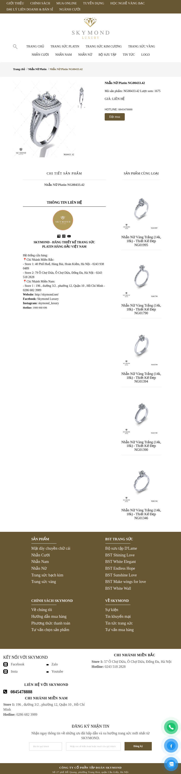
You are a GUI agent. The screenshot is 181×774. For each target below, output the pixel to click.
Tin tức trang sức (119, 623)
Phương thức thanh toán (50, 623)
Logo (145, 54)
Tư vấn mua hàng (119, 630)
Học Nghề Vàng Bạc (127, 3)
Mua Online (66, 3)
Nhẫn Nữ (39, 568)
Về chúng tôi (41, 610)
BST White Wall (118, 588)
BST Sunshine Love (121, 575)
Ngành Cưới (69, 9)
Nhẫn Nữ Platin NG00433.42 (66, 69)
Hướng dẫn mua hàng (49, 616)
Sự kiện (111, 610)
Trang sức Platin (64, 46)
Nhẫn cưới (40, 54)
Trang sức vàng (141, 46)
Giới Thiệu (15, 3)
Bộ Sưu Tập (107, 54)
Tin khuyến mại (118, 616)
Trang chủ (35, 46)
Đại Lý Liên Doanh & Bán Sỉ (30, 9)
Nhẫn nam (63, 54)
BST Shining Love (120, 555)
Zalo (54, 664)
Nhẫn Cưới (40, 555)
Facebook (17, 664)
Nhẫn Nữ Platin (37, 69)
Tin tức (129, 54)
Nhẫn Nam (40, 561)
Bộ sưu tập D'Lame (121, 548)
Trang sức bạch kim (47, 575)
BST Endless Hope (120, 568)
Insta (14, 671)
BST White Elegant (120, 561)
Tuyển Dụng (93, 3)
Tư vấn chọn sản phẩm (50, 630)
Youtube (57, 671)
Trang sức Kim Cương (104, 46)
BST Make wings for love (125, 581)
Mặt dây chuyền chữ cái (50, 548)
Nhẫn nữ (85, 54)
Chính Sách (40, 3)
